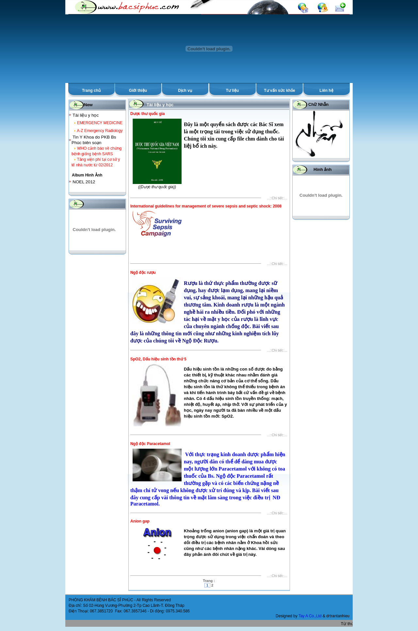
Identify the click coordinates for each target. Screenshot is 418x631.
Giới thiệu (138, 90)
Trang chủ (91, 90)
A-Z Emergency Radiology (99, 130)
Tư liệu (232, 90)
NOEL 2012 (83, 181)
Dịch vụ (185, 90)
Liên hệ (326, 90)
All (139, 600)
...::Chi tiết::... (277, 198)
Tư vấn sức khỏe (279, 90)
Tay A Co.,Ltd (310, 616)
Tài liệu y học (85, 115)
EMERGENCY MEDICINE (99, 123)
